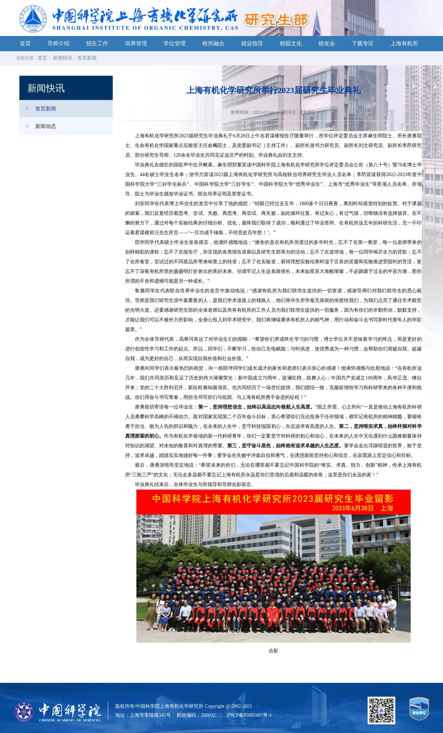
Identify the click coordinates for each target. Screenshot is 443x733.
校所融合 (213, 43)
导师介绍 (58, 43)
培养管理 (136, 43)
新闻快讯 (62, 58)
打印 (288, 112)
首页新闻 (86, 58)
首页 (25, 43)
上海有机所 (404, 43)
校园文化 (291, 43)
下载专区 (363, 43)
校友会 (327, 43)
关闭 (307, 112)
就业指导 (252, 43)
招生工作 (97, 43)
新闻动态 (37, 126)
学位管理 (175, 43)
